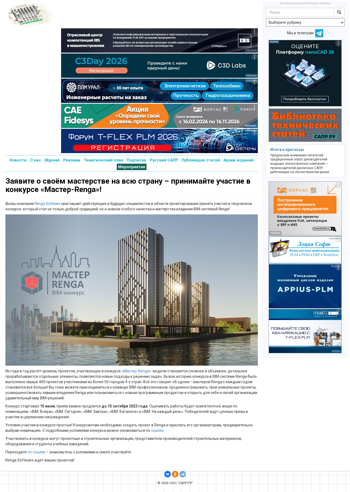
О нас (35, 160)
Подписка (136, 160)
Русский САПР (164, 160)
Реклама (71, 160)
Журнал (52, 160)
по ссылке (36, 452)
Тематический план (103, 160)
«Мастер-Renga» (136, 371)
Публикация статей (201, 160)
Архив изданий (239, 160)
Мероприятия (131, 166)
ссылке (157, 430)
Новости (17, 160)
